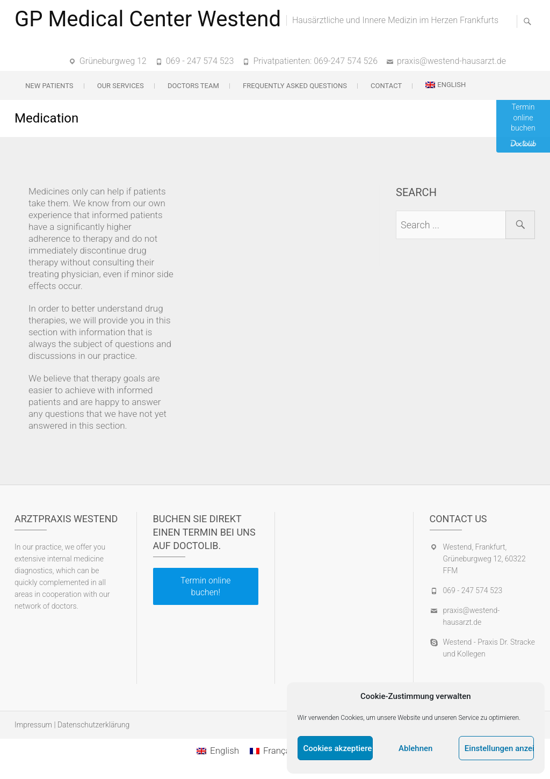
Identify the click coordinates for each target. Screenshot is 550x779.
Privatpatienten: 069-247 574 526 (315, 61)
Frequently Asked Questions (295, 86)
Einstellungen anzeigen (499, 748)
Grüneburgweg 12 (113, 61)
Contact (386, 86)
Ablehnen (415, 748)
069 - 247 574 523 (200, 61)
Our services (120, 86)
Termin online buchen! (205, 586)
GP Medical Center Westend (148, 19)
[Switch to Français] (273, 751)
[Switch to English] (217, 751)
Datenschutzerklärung (93, 724)
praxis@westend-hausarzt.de (451, 61)
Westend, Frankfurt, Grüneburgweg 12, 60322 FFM (484, 559)
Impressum (33, 724)
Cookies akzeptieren (338, 748)
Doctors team (193, 86)
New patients (49, 86)
